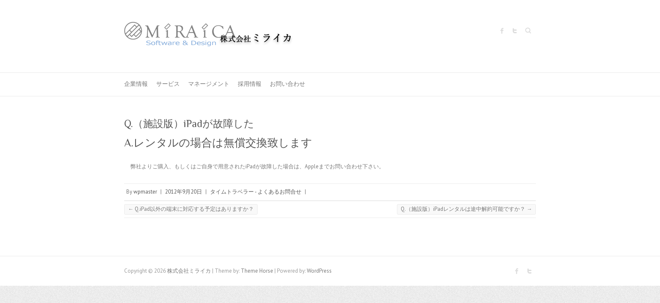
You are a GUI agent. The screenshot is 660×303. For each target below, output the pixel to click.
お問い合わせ (287, 84)
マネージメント (208, 84)
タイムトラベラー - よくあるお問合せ (255, 191)
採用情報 (249, 84)
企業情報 (136, 84)
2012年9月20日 (183, 191)
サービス (168, 84)
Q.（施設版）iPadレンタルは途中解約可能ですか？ (466, 209)
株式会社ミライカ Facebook (502, 30)
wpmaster (145, 191)
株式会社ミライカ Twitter (514, 30)
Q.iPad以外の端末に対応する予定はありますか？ (191, 209)
